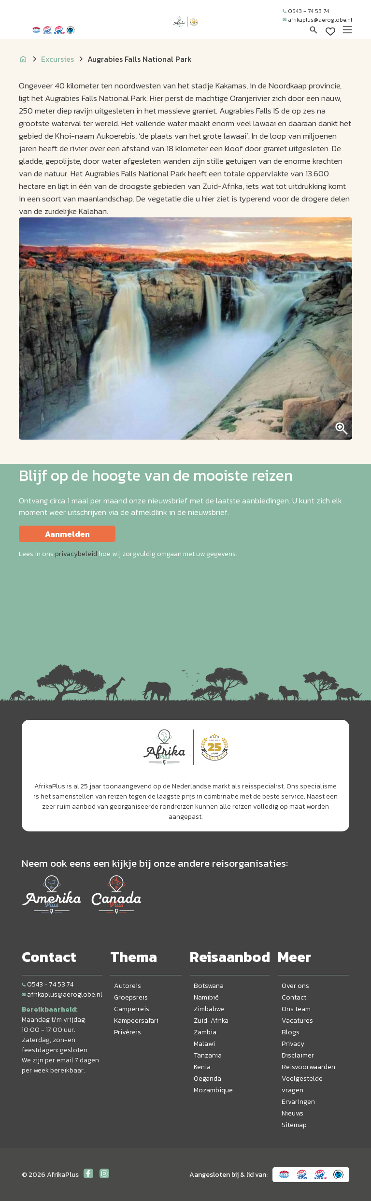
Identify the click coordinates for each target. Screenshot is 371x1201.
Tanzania (208, 1055)
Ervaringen (298, 1102)
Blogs (291, 1032)
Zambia (205, 1032)
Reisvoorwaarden (308, 1067)
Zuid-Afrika (211, 1020)
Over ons (295, 986)
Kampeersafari (136, 1020)
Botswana (209, 986)
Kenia (202, 1067)
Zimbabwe (209, 1009)
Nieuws (292, 1113)
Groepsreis (131, 997)
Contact (294, 997)
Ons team (296, 1009)
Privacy (293, 1044)
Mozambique (213, 1090)
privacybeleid (76, 554)
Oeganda (207, 1078)
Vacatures (297, 1020)
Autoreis (127, 986)
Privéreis (127, 1032)
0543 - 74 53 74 (306, 11)
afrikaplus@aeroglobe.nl (317, 19)
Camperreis (131, 1009)
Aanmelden (67, 534)
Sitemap (294, 1125)
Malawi (204, 1044)
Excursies (57, 59)
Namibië (206, 997)
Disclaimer (298, 1055)
